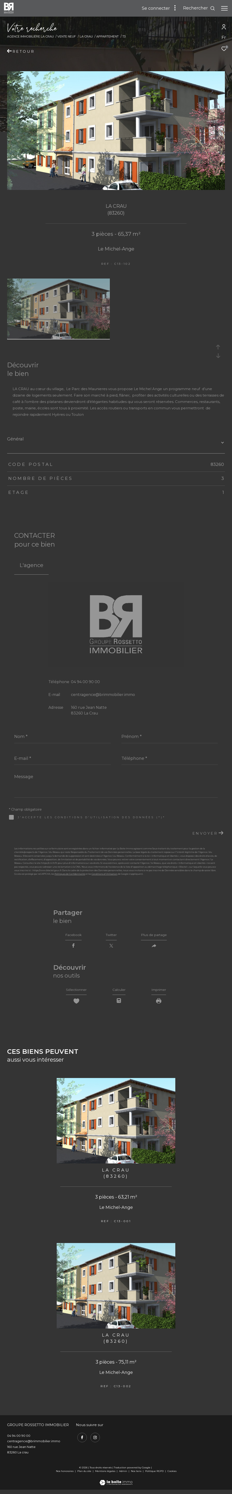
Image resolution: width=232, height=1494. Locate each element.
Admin (123, 1475)
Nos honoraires (65, 1475)
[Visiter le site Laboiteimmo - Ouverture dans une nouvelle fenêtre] (116, 1483)
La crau (86, 36)
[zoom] (58, 337)
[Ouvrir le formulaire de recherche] (199, 8)
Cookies (171, 1475)
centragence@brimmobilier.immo (103, 694)
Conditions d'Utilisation (104, 874)
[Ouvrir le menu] (224, 8)
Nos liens (136, 1475)
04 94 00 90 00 (85, 682)
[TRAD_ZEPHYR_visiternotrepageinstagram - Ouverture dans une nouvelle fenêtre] (93, 1440)
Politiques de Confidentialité (70, 874)
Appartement (107, 36)
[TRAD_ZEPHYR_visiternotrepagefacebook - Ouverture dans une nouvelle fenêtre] (80, 1440)
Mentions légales (105, 1475)
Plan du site (84, 1475)
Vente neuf (66, 36)
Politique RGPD (154, 1475)
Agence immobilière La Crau (30, 36)
